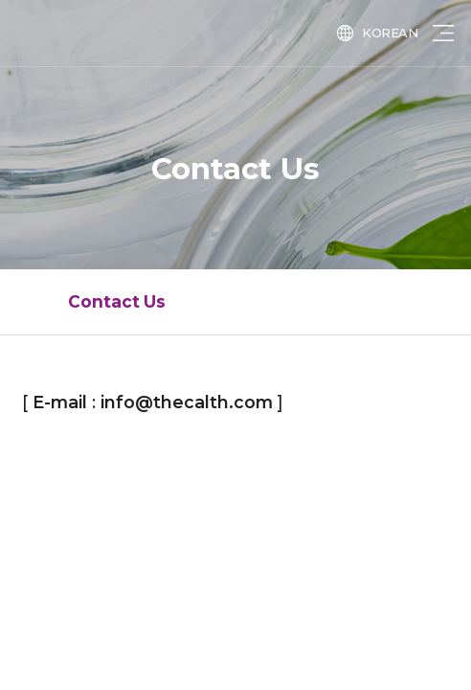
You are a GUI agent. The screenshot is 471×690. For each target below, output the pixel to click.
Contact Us (116, 301)
